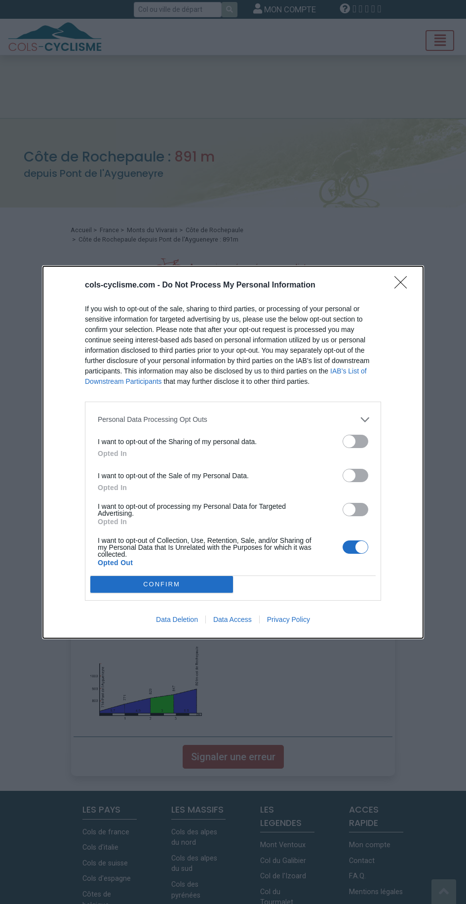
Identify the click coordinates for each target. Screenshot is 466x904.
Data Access (232, 619)
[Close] (403, 285)
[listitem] (233, 419)
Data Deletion (177, 619)
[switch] (355, 441)
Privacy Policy (288, 619)
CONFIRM (161, 584)
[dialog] (233, 452)
